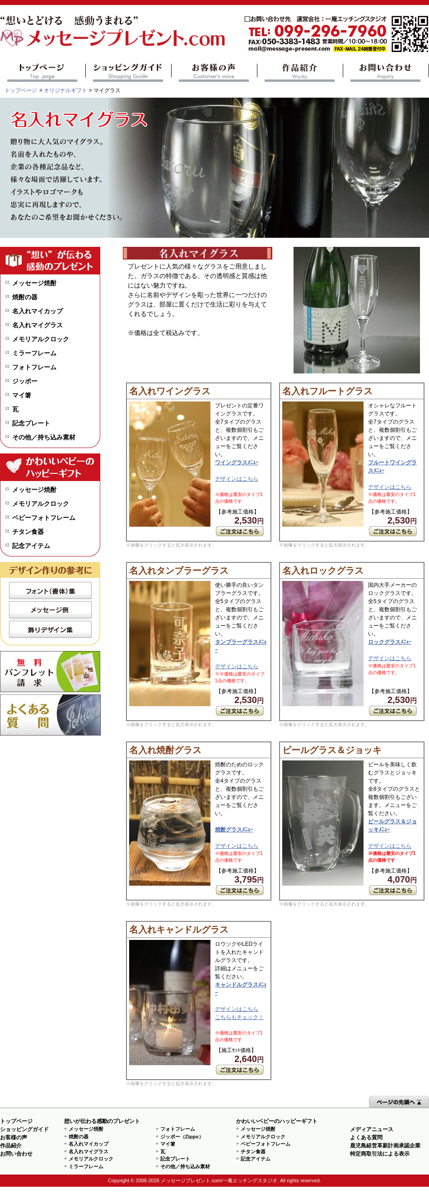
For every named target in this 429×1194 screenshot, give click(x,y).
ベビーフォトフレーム (43, 517)
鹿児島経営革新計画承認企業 (385, 1145)
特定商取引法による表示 (380, 1154)
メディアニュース (371, 1129)
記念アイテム (31, 545)
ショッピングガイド (128, 73)
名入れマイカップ (37, 311)
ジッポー (24, 381)
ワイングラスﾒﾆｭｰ (236, 462)
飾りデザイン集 (50, 629)
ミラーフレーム (34, 353)
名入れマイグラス (37, 325)
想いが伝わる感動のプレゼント (102, 1121)
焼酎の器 (24, 297)
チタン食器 (28, 531)
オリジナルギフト (65, 90)
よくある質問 (50, 715)
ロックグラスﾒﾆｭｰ (389, 642)
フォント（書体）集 (50, 590)
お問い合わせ (386, 73)
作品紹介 (300, 73)
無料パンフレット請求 (50, 671)
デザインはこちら (236, 479)
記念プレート (31, 423)
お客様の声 (214, 73)
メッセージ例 (50, 609)
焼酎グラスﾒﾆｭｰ (234, 829)
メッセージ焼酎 (34, 283)
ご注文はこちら (240, 531)
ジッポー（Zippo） (182, 1136)
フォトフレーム (34, 367)
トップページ (42, 73)
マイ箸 (21, 395)
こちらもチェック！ (239, 1017)
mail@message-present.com (336, 34)
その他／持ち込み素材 (43, 437)
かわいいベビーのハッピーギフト (276, 1121)
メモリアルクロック (40, 339)
